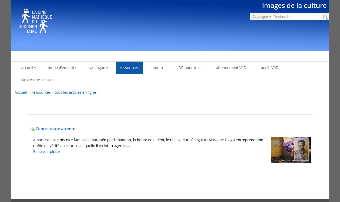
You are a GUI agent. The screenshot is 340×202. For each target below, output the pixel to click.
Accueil (21, 92)
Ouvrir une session (37, 79)
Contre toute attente (52, 128)
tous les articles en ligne (75, 92)
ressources (41, 92)
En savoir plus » (46, 151)
